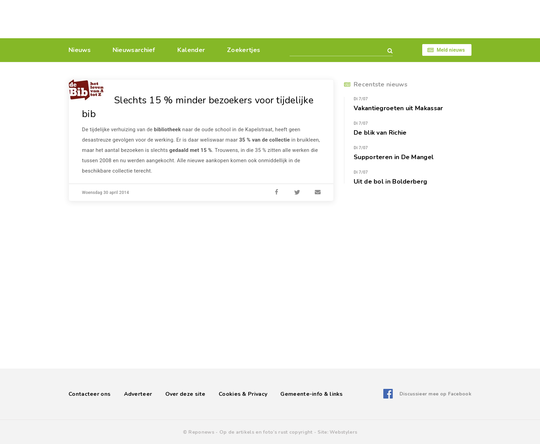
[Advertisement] (317, 18)
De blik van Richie (380, 132)
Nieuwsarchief (134, 50)
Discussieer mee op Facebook (435, 394)
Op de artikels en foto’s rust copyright (266, 432)
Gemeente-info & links (311, 394)
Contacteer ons (90, 394)
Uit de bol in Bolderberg (390, 181)
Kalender (191, 50)
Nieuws (80, 50)
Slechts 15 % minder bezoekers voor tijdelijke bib (197, 107)
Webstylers (343, 432)
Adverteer (138, 394)
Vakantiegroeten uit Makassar (398, 108)
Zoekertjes (243, 50)
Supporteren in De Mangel (394, 157)
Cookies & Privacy (243, 394)
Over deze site (185, 394)
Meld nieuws (451, 50)
